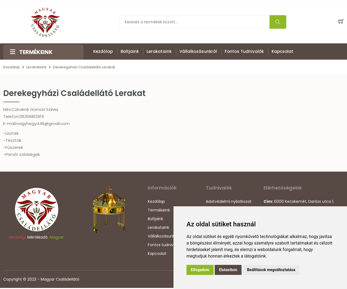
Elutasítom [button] (228, 270)
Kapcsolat (282, 51)
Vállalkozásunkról (198, 51)
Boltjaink (130, 51)
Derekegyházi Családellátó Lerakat (84, 67)
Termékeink (159, 211)
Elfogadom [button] (200, 270)
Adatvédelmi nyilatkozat (229, 202)
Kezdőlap (103, 51)
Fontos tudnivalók (244, 51)
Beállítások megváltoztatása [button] (271, 270)
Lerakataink (159, 51)
